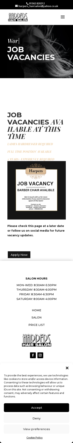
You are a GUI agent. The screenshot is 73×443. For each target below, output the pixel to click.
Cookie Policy (34, 437)
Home (36, 310)
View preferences (36, 429)
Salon (37, 317)
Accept (36, 407)
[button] (67, 368)
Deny (36, 418)
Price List (36, 325)
